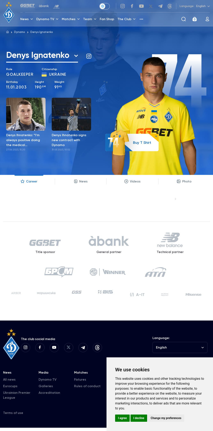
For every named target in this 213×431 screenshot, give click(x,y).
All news (9, 383)
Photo (184, 182)
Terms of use (13, 416)
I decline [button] (138, 418)
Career (29, 182)
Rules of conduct (87, 389)
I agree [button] (122, 418)
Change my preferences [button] (166, 418)
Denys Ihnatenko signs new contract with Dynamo (69, 141)
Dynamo (19, 32)
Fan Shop (107, 20)
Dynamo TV (47, 383)
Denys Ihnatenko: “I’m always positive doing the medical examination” (23, 141)
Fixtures (80, 383)
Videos (132, 182)
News (80, 182)
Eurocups (10, 389)
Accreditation (49, 396)
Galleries (46, 389)
